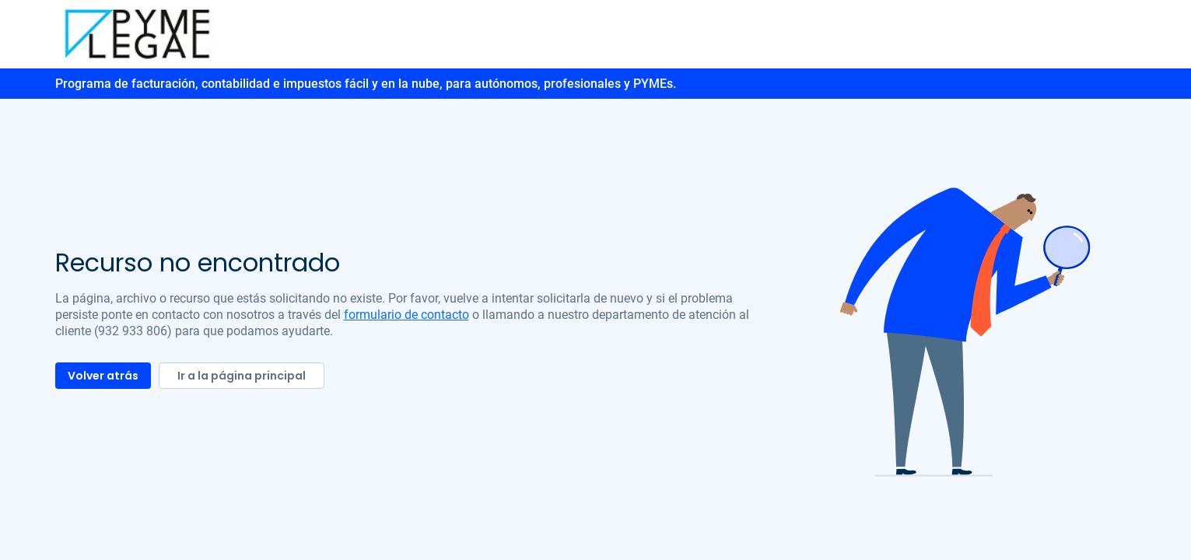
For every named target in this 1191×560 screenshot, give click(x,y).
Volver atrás (103, 375)
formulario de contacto (406, 314)
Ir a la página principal (241, 375)
